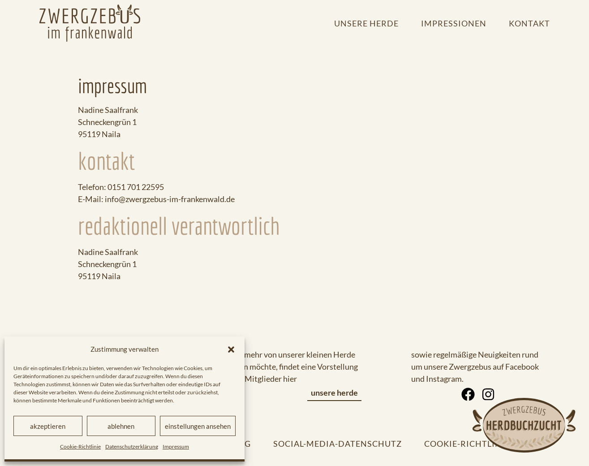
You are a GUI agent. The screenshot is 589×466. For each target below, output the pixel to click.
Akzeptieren (47, 426)
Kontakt (529, 23)
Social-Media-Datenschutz (337, 444)
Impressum (176, 446)
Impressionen (453, 23)
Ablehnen (120, 426)
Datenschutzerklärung (131, 446)
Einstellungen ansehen (198, 426)
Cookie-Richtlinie (80, 446)
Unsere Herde (366, 23)
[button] (231, 349)
